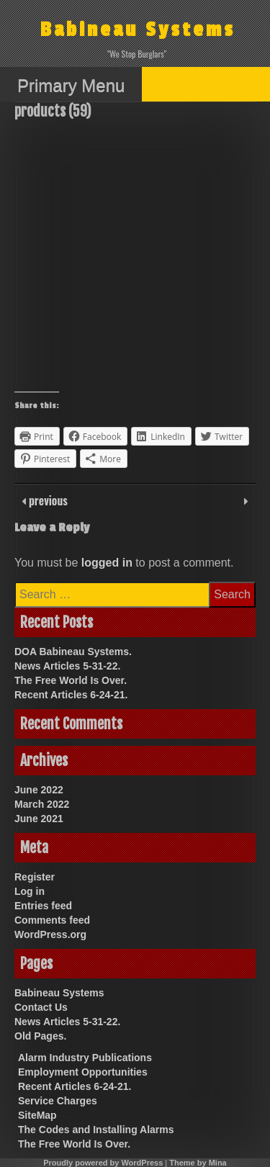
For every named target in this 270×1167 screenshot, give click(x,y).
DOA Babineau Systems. (73, 651)
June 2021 (38, 818)
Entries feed (43, 905)
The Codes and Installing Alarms (96, 1129)
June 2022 (38, 790)
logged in (106, 563)
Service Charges (57, 1101)
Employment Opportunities (83, 1072)
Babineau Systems (137, 30)
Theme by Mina (197, 1162)
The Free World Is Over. (70, 680)
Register (34, 877)
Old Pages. (40, 1036)
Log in (29, 891)
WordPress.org (50, 934)
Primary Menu (71, 85)
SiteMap (37, 1115)
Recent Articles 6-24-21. (70, 694)
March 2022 (41, 804)
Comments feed (52, 920)
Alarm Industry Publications (85, 1057)
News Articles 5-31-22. (67, 666)
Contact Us (41, 1007)
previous (47, 500)
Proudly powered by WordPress (103, 1162)
